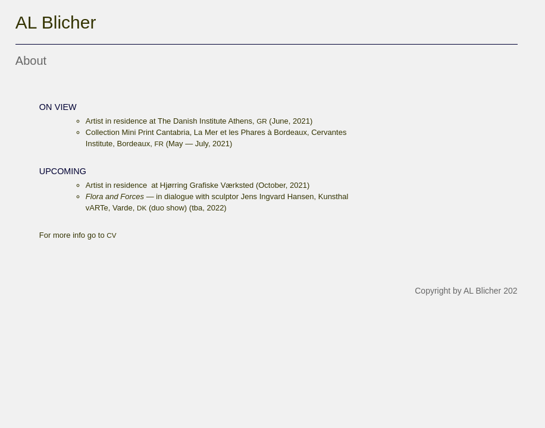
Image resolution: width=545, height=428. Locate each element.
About (30, 60)
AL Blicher (55, 22)
